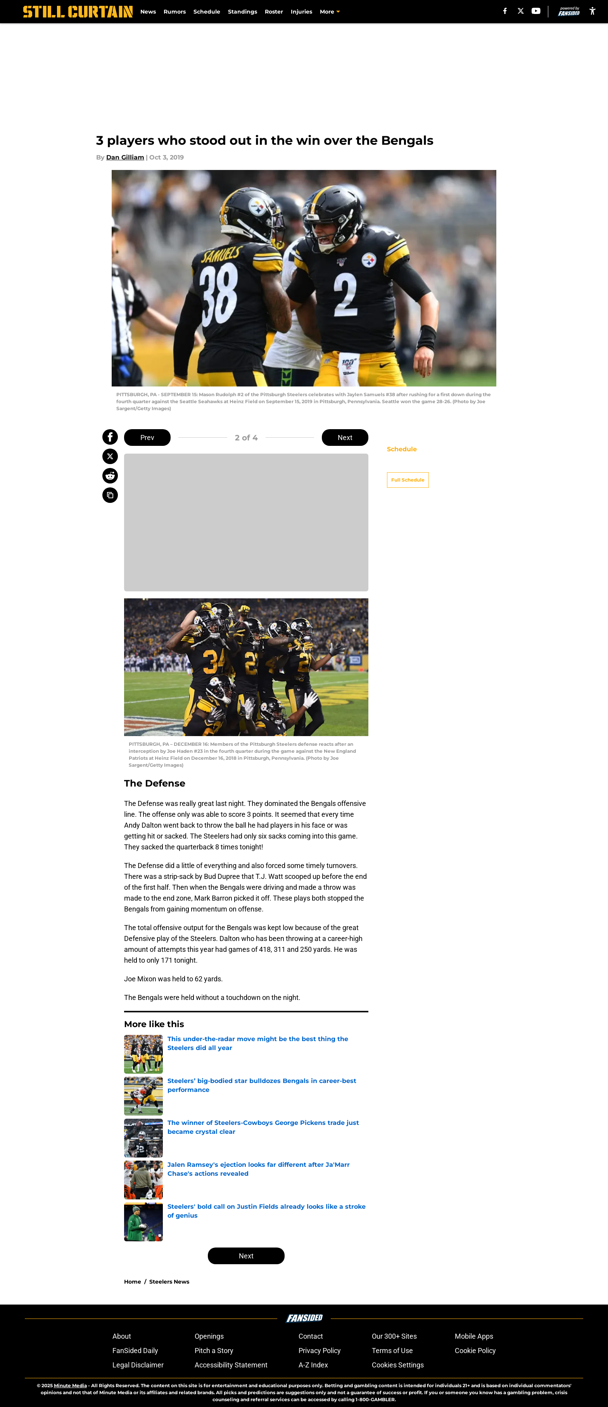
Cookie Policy (475, 1350)
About (121, 1336)
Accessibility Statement (231, 1365)
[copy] (110, 495)
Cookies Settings (398, 1365)
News (148, 11)
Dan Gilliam (125, 157)
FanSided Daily (135, 1350)
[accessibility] (592, 11)
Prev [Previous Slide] (147, 437)
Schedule (206, 11)
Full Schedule (408, 466)
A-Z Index (313, 1365)
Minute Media (70, 1385)
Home (132, 1281)
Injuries (301, 11)
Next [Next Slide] (345, 437)
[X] (521, 11)
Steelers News (169, 1281)
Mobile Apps (474, 1336)
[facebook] (505, 11)
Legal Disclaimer (138, 1365)
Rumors (175, 11)
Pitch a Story (214, 1350)
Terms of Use (392, 1350)
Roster (274, 11)
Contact (311, 1336)
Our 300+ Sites (394, 1336)
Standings (242, 11)
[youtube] (536, 11)
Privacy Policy (320, 1350)
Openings (209, 1336)
